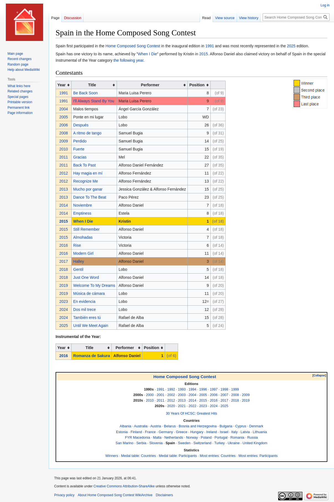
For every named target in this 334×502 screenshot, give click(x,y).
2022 (192, 406)
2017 (63, 261)
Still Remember (86, 229)
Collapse (319, 375)
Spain (170, 443)
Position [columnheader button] (197, 85)
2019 (63, 285)
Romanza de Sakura (91, 355)
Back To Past (84, 165)
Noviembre (82, 205)
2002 (171, 395)
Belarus (170, 426)
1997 (214, 389)
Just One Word (86, 277)
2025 (291, 46)
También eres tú (87, 317)
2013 (63, 189)
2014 (63, 205)
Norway (192, 437)
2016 (63, 245)
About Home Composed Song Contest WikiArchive (115, 495)
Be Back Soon (85, 93)
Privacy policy (64, 495)
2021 (182, 406)
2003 (182, 395)
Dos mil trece (84, 309)
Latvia (245, 432)
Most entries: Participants (258, 456)
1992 (171, 389)
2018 (63, 269)
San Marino (124, 443)
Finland (136, 432)
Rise (77, 245)
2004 (63, 109)
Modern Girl (83, 253)
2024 (63, 309)
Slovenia (156, 443)
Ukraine (233, 443)
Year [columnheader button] (62, 85)
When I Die (147, 54)
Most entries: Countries (218, 456)
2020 (171, 406)
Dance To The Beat (89, 197)
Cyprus (240, 426)
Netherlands (173, 437)
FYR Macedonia (137, 437)
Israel (224, 432)
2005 (63, 117)
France (150, 432)
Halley (78, 261)
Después (80, 125)
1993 (182, 389)
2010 (63, 149)
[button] (319, 375)
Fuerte (78, 149)
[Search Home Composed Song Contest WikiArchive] (296, 17)
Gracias (80, 157)
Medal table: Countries (138, 456)
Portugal (221, 437)
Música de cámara (89, 293)
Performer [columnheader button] (150, 85)
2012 (63, 173)
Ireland (211, 432)
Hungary (196, 432)
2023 (63, 301)
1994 (192, 389)
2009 (63, 141)
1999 (235, 389)
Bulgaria (226, 426)
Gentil (78, 269)
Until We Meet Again (90, 325)
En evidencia (84, 301)
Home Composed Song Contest (133, 46)
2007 (224, 395)
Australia (141, 426)
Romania (237, 437)
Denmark (256, 426)
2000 (150, 395)
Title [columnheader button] (92, 85)
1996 (203, 389)
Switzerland (203, 443)
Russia (252, 437)
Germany (166, 432)
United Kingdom (254, 443)
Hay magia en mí (88, 173)
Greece (181, 432)
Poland (206, 437)
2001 (160, 395)
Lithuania (260, 432)
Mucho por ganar (88, 189)
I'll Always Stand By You (93, 101)
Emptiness (82, 213)
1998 (224, 389)
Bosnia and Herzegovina (197, 426)
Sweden (184, 443)
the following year (128, 60)
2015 (203, 54)
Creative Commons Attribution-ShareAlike (124, 486)
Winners (111, 456)
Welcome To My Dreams (94, 285)
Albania (125, 426)
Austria (155, 426)
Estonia (122, 432)
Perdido (80, 141)
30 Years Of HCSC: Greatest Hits (191, 413)
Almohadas (83, 237)
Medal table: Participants (178, 456)
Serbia (141, 443)
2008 (63, 133)
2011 (63, 157)
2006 (63, 125)
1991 (209, 46)
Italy (234, 432)
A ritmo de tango (87, 133)
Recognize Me (85, 181)
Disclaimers (164, 495)
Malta (157, 437)
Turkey (219, 443)
